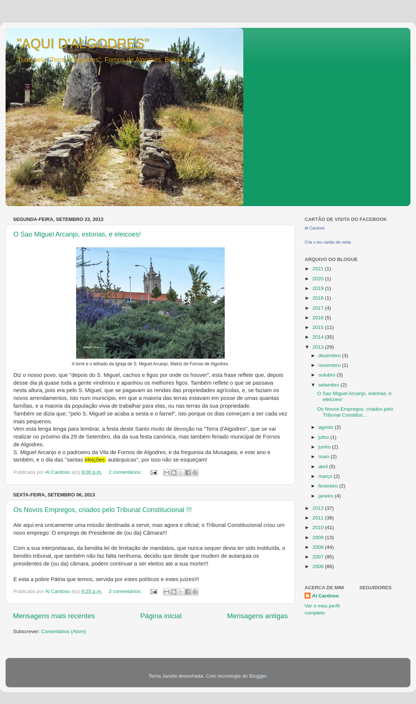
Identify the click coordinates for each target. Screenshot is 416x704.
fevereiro (328, 486)
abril (323, 466)
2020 (318, 278)
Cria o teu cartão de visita (328, 242)
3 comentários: (126, 591)
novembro (330, 365)
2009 (318, 537)
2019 (318, 288)
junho (325, 447)
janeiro (326, 496)
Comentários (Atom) (63, 631)
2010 (318, 527)
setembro (329, 385)
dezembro (330, 355)
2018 (318, 298)
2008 (318, 547)
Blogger (257, 676)
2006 (318, 566)
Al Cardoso (315, 228)
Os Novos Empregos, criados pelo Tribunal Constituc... (355, 412)
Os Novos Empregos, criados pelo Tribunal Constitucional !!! (102, 510)
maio (324, 456)
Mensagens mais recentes (54, 616)
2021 (318, 268)
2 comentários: (126, 472)
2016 (318, 317)
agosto (326, 427)
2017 (318, 308)
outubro (327, 375)
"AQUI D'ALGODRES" (83, 43)
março (326, 476)
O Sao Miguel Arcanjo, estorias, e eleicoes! (77, 234)
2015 (318, 327)
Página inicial (161, 616)
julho (324, 437)
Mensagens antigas (257, 616)
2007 (318, 557)
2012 (318, 508)
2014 (318, 337)
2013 (318, 347)
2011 (318, 518)
